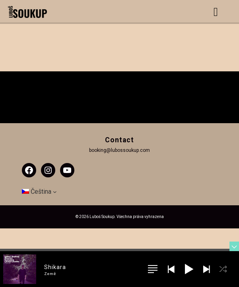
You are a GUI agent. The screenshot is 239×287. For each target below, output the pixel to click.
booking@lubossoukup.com (119, 150)
